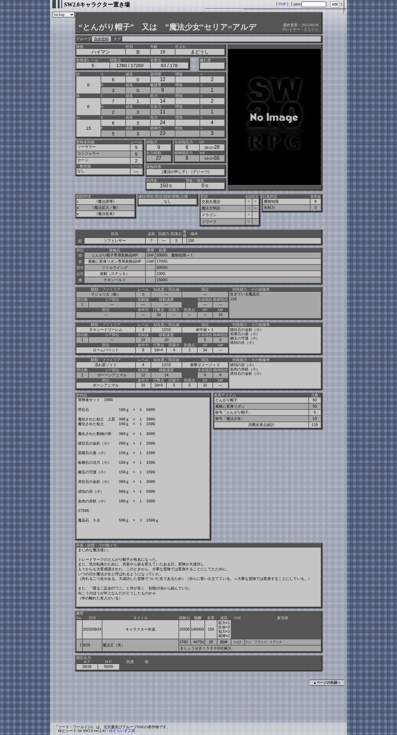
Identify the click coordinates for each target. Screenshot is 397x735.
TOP (282, 4)
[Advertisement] (198, 705)
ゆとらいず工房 (122, 731)
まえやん (311, 29)
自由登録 (101, 39)
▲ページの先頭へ (326, 682)
